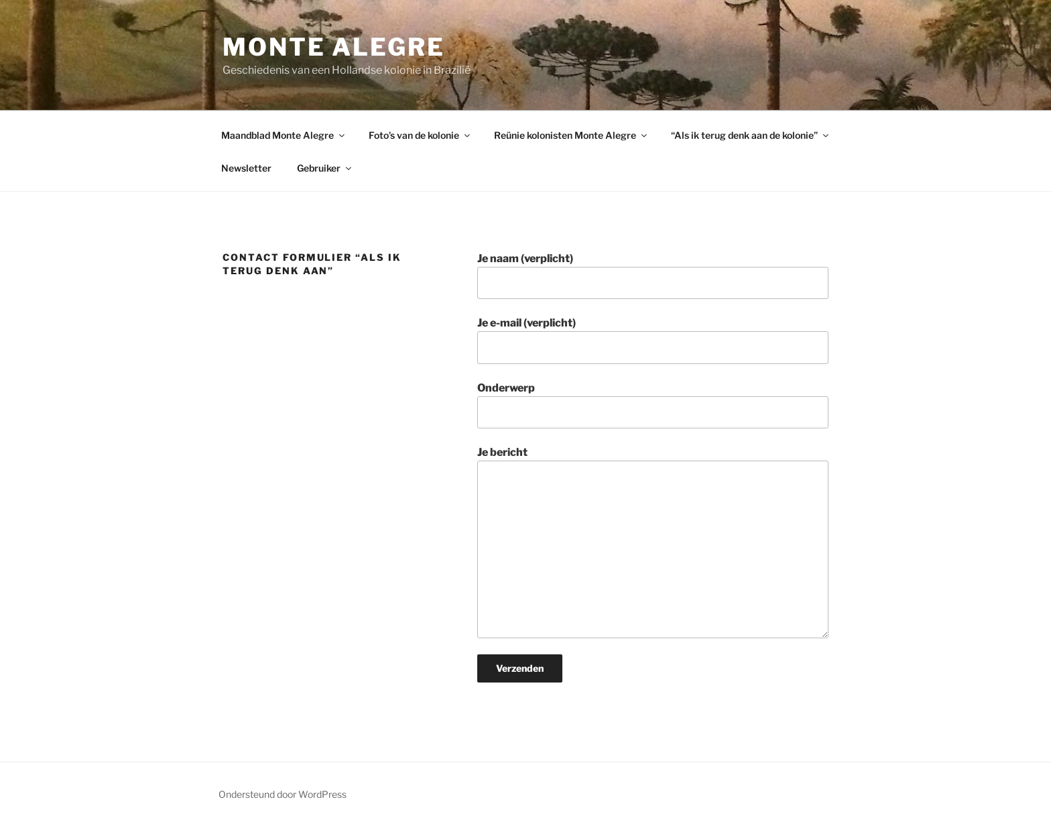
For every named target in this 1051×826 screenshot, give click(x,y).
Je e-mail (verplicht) (652, 339)
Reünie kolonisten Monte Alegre (571, 135)
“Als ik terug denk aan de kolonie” (750, 135)
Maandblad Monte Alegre (284, 135)
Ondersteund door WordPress (283, 794)
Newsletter (246, 168)
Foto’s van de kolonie (420, 135)
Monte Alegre (334, 47)
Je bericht (652, 542)
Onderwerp (652, 404)
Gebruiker (325, 168)
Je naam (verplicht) (652, 275)
